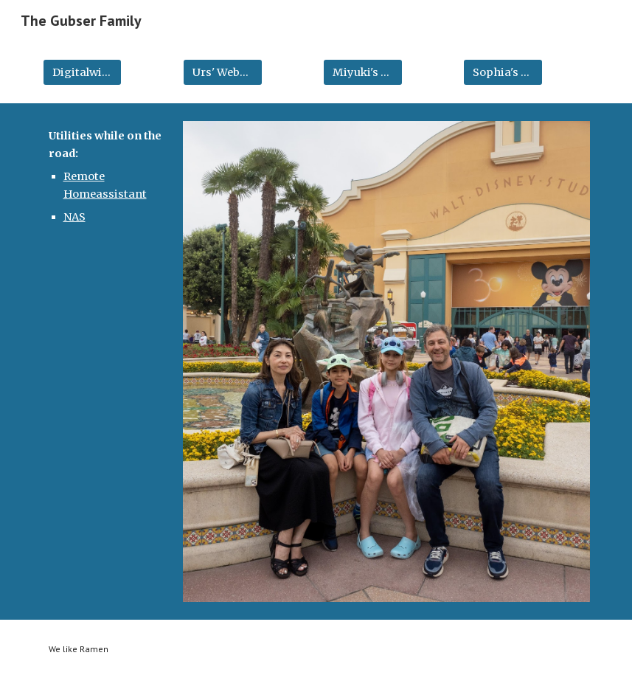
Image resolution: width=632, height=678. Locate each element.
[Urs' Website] (223, 72)
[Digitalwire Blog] (83, 72)
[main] (106, 176)
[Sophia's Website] (503, 72)
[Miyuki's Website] (363, 72)
